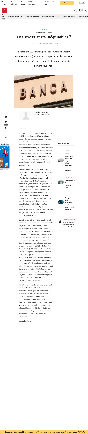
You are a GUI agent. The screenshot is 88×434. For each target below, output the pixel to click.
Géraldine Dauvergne (41, 112)
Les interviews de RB (32, 17)
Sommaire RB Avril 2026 (14, 17)
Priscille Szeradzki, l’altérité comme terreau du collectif (69, 224)
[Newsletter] (81, 3)
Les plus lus (63, 143)
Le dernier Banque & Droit (50, 17)
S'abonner (66, 3)
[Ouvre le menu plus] (13, 10)
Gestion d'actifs (83, 17)
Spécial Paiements (69, 17)
